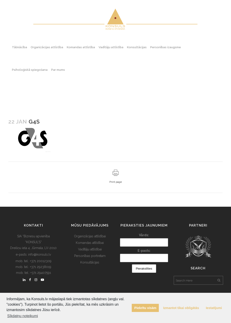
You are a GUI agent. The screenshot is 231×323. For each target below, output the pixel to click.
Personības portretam (90, 256)
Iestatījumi (214, 308)
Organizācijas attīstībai (90, 236)
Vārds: (144, 235)
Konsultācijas (89, 262)
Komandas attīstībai (90, 243)
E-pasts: (144, 250)
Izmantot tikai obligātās (181, 308)
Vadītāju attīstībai (90, 249)
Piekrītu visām (145, 308)
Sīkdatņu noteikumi (22, 316)
